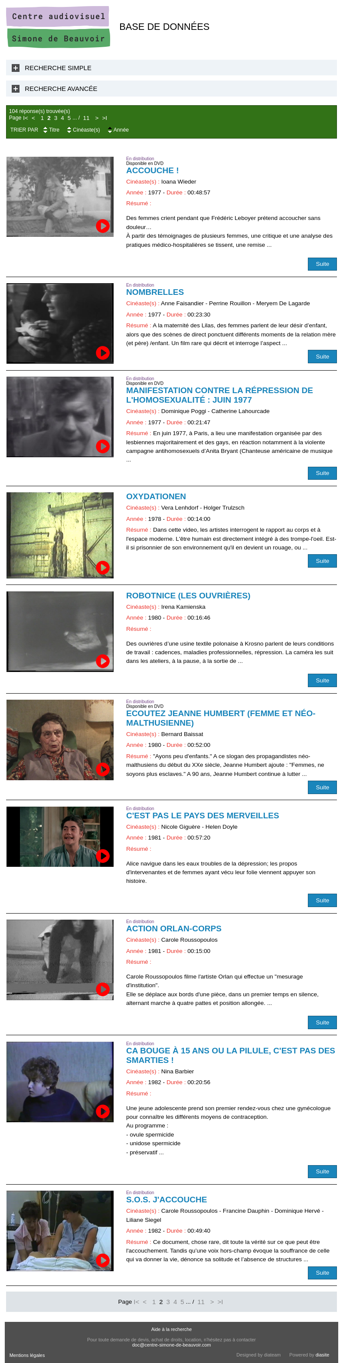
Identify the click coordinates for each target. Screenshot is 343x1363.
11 (86, 118)
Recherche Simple (58, 67)
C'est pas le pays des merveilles (202, 815)
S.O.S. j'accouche (166, 1199)
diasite (322, 1354)
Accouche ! (152, 170)
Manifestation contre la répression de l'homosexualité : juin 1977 (219, 395)
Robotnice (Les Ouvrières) (188, 595)
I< (25, 118)
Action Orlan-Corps (174, 928)
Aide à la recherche (171, 1329)
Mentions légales (27, 1355)
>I (104, 118)
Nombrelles (155, 292)
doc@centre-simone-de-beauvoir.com (171, 1344)
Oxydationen (156, 496)
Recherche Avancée (61, 88)
